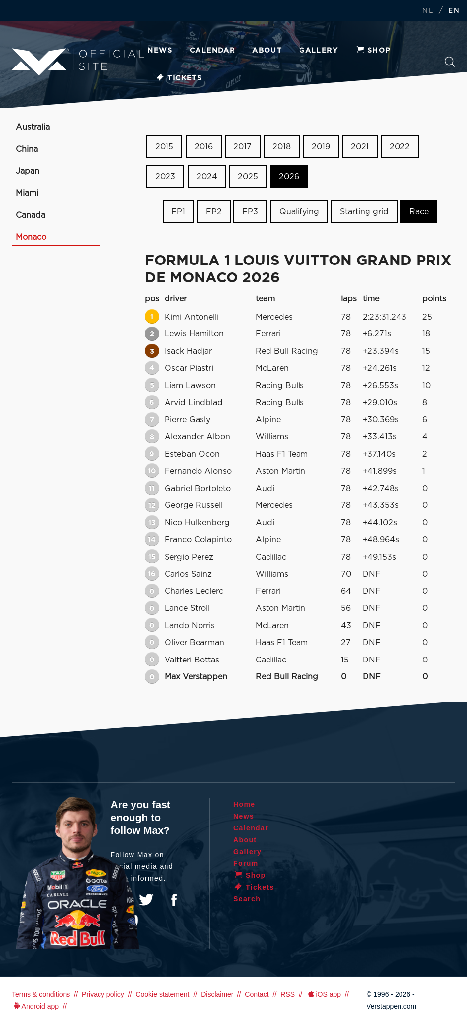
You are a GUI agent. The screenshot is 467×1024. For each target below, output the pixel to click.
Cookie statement (162, 994)
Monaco (31, 237)
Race (419, 211)
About (267, 50)
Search (450, 62)
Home (245, 804)
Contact (256, 994)
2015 (164, 147)
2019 (321, 147)
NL (427, 11)
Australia (33, 127)
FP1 (178, 211)
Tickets (178, 78)
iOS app (323, 994)
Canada (30, 215)
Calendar (212, 50)
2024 (207, 177)
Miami (27, 193)
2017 (243, 147)
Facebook (174, 900)
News (159, 50)
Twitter (146, 900)
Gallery (318, 50)
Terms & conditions (41, 994)
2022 (400, 147)
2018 (281, 147)
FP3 (250, 211)
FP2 (214, 211)
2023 (165, 177)
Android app (35, 1006)
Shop (373, 50)
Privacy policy (103, 994)
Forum (246, 863)
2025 (248, 177)
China (27, 149)
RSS (287, 994)
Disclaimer (217, 994)
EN (454, 11)
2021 (360, 147)
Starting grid (364, 211)
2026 (289, 177)
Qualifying (299, 211)
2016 (204, 147)
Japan (27, 171)
